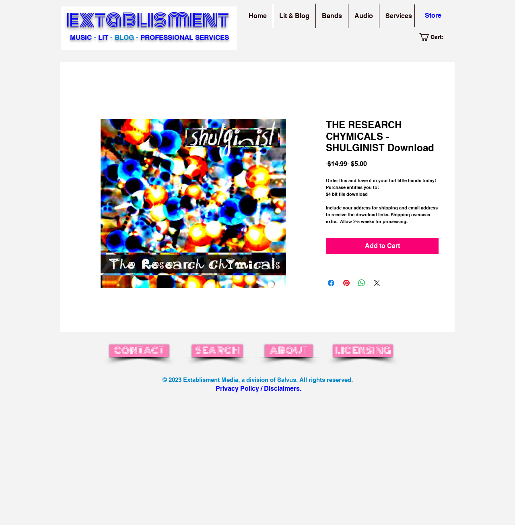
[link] (435, 37)
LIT (103, 37)
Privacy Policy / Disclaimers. (258, 388)
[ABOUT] (289, 351)
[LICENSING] (363, 351)
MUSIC (81, 37)
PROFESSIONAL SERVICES (184, 37)
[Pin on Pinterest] (346, 283)
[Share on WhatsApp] (362, 283)
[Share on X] (377, 283)
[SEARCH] (217, 351)
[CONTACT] (139, 351)
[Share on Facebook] (331, 283)
